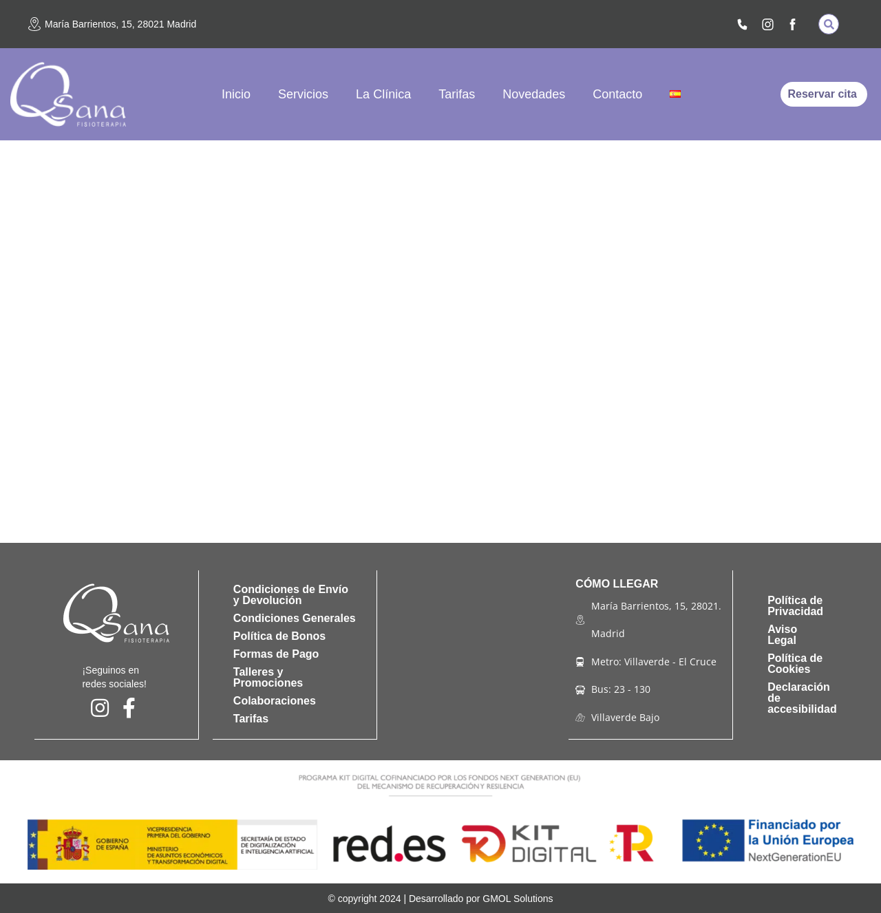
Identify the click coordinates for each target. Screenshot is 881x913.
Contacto (617, 94)
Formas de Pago (276, 654)
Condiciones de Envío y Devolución (290, 594)
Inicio (236, 94)
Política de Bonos (279, 636)
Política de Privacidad (795, 605)
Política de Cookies (794, 663)
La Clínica (383, 94)
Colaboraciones (274, 701)
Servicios (303, 94)
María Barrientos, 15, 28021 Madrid (120, 24)
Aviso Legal (782, 634)
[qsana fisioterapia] (473, 654)
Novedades (533, 94)
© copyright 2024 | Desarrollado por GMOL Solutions (440, 897)
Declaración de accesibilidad (802, 697)
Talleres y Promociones (268, 677)
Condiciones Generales (294, 618)
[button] (828, 24)
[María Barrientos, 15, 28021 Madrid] (34, 24)
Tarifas (456, 94)
